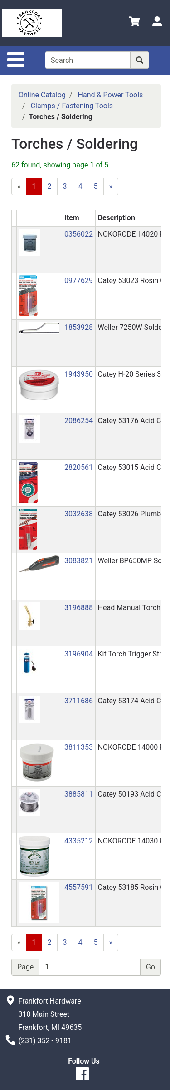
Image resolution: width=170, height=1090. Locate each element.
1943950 (78, 374)
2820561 (78, 467)
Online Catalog (42, 95)
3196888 (78, 607)
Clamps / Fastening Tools (72, 105)
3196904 (78, 654)
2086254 (78, 420)
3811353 (78, 747)
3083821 (78, 560)
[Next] (111, 186)
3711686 (78, 700)
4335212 (78, 841)
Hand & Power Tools (110, 95)
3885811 (78, 794)
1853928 (78, 327)
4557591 (78, 887)
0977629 (78, 280)
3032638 (78, 514)
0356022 (78, 234)
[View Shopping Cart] (134, 23)
